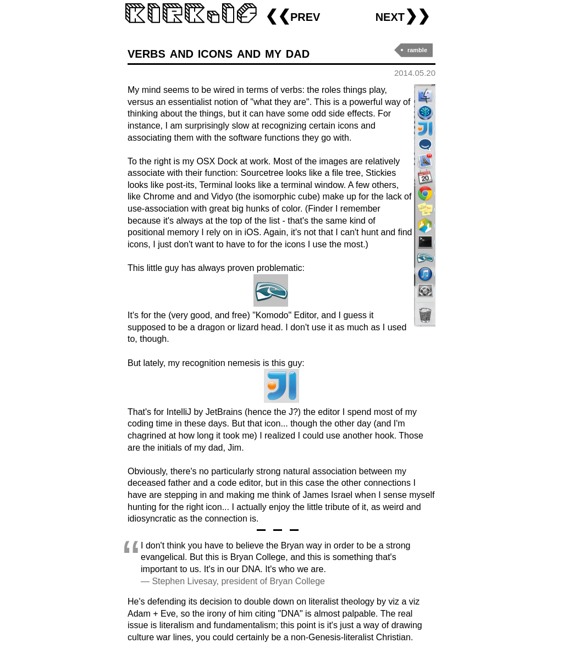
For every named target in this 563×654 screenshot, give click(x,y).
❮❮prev (292, 15)
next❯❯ (403, 15)
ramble (417, 50)
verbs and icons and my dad (219, 52)
